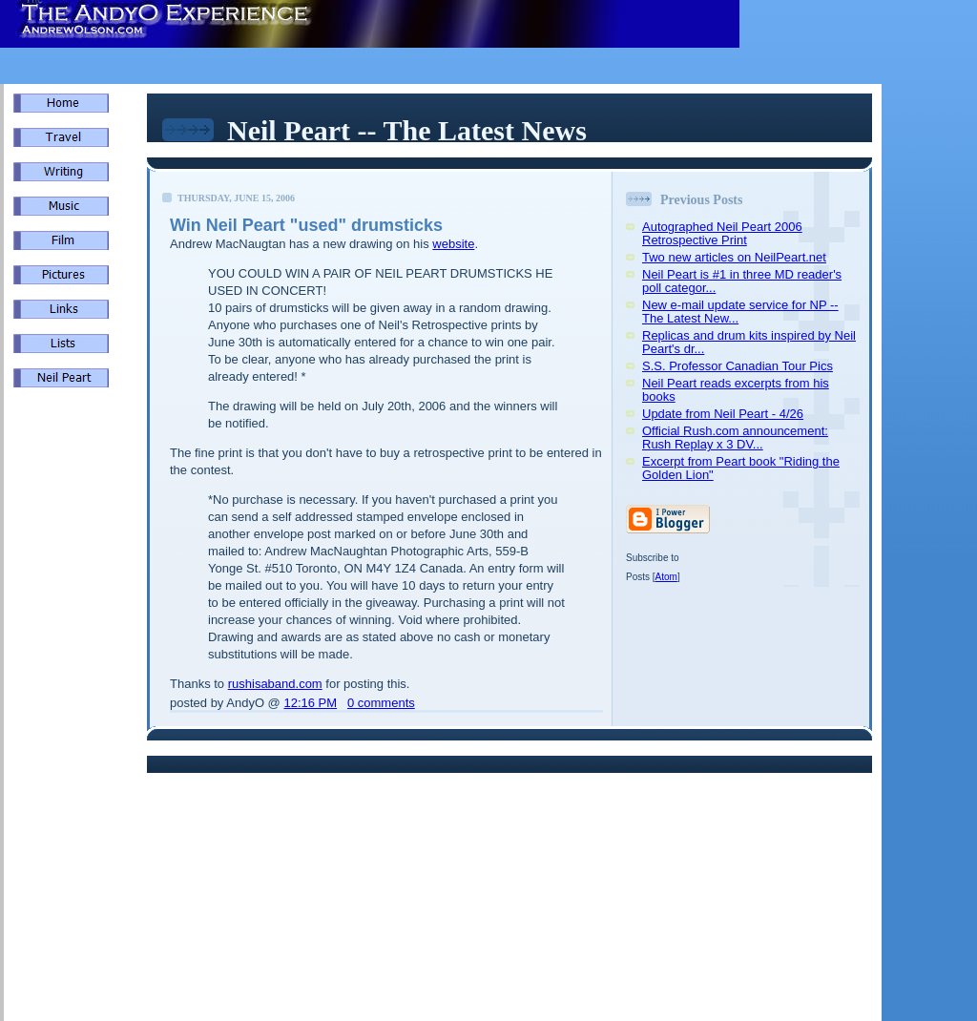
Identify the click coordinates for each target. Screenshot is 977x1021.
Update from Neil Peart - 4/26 (722, 413)
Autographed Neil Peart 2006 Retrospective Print (722, 233)
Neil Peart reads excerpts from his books (735, 390)
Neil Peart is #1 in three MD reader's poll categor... (742, 281)
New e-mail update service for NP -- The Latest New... (740, 311)
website (453, 244)
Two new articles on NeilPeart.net (734, 257)
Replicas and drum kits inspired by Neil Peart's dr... (749, 342)
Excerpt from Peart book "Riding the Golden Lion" (741, 468)
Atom (666, 577)
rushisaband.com (275, 684)
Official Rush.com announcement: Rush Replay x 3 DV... (735, 437)
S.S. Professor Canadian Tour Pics (737, 366)
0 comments (381, 703)
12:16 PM (310, 703)
